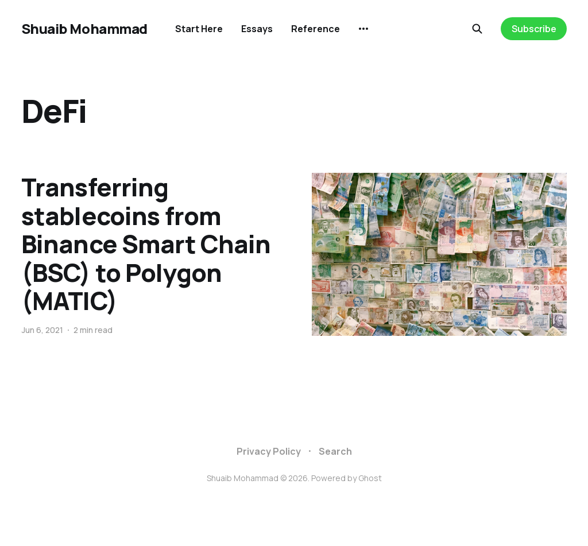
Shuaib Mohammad (84, 29)
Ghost (370, 478)
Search (335, 451)
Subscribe (534, 28)
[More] (363, 28)
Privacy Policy (269, 451)
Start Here (199, 28)
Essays (257, 28)
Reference (315, 28)
